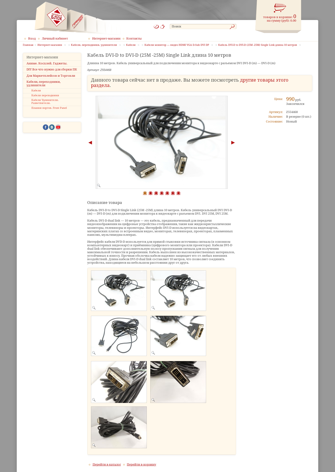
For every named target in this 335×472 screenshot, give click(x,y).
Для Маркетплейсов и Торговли (51, 75)
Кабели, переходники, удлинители (43, 83)
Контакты (134, 38)
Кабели (36, 90)
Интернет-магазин (106, 38)
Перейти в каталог (107, 464)
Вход (32, 38)
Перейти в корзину (141, 464)
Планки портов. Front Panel (49, 108)
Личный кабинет (55, 38)
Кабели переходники (45, 95)
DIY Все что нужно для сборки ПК (52, 69)
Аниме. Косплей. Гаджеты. (47, 63)
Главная (28, 45)
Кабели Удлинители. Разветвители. (45, 102)
